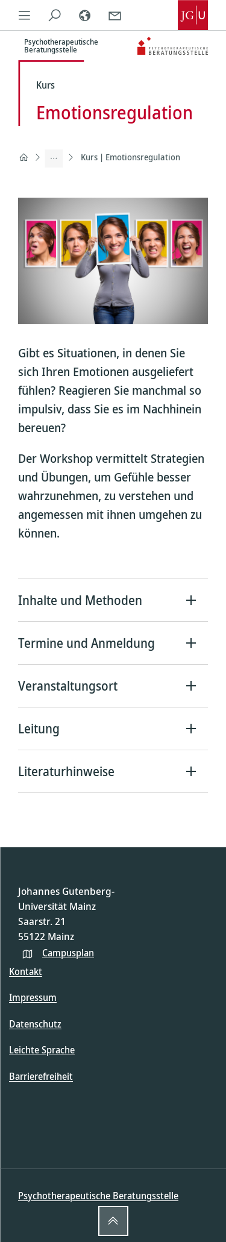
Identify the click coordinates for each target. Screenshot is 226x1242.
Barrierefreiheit (41, 1076)
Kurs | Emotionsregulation (130, 157)
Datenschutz (35, 1023)
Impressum (33, 997)
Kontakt (25, 971)
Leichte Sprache (42, 1049)
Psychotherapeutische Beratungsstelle (98, 1195)
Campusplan (68, 952)
